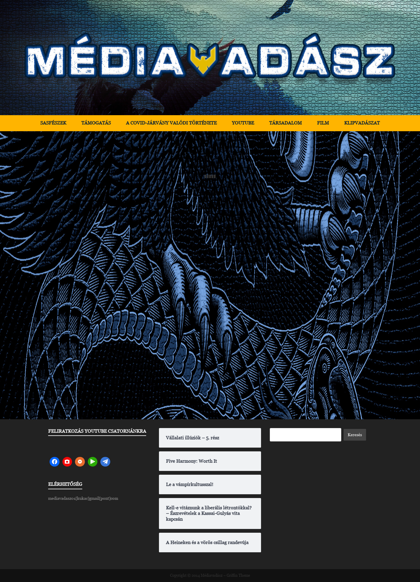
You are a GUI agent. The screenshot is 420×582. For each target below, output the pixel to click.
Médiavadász (212, 575)
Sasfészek (53, 123)
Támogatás (96, 123)
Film (323, 123)
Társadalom (285, 123)
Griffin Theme (238, 575)
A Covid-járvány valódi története (171, 123)
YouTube (243, 123)
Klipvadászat (362, 123)
